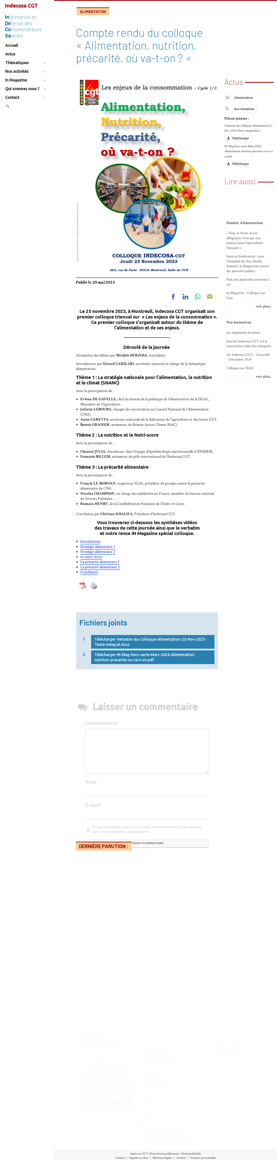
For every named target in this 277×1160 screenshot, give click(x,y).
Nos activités (25, 71)
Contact (25, 97)
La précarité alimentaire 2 (100, 567)
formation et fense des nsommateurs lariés (23, 26)
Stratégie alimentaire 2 (97, 551)
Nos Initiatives (244, 114)
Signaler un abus (138, 1158)
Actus (10, 54)
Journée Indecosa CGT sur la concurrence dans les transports (248, 452)
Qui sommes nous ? (25, 88)
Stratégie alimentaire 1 (97, 546)
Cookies (181, 1158)
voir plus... (264, 415)
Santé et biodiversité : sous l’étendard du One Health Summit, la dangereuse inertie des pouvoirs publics (247, 372)
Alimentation (93, 11)
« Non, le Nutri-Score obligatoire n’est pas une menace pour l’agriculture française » (244, 349)
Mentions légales (162, 1158)
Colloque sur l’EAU (240, 476)
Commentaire (101, 825)
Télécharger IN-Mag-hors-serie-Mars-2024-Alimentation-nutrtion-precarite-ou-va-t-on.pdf (145, 694)
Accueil (11, 45)
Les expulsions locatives (243, 441)
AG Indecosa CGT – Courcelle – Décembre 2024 (248, 466)
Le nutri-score (91, 556)
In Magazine (25, 80)
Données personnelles (203, 1158)
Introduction (90, 541)
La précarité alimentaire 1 (99, 561)
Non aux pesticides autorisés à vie (247, 390)
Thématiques (25, 62)
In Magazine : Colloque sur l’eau (245, 404)
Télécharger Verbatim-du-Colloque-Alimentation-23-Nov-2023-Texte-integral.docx (150, 679)
